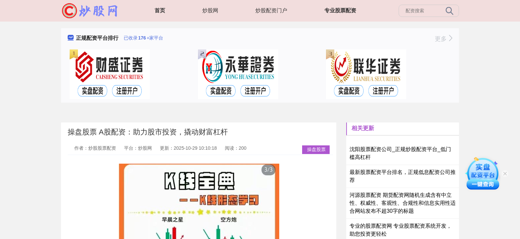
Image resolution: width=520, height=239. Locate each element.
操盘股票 (316, 149)
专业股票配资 (340, 10)
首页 (160, 10)
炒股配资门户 (271, 10)
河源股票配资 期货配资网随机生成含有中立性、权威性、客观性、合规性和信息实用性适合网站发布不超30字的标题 (403, 203)
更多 (443, 39)
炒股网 (210, 10)
